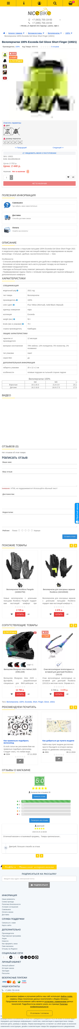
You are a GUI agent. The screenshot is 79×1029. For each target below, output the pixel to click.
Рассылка (6, 973)
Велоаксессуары (36, 33)
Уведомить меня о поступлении (39, 153)
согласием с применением (55, 1001)
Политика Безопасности (11, 904)
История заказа (8, 968)
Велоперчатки (55, 33)
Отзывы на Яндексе (9, 949)
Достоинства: (8, 494)
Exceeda (28, 702)
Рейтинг (6, 531)
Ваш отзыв (7, 472)
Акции (4, 938)
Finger (40, 702)
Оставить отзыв (69, 536)
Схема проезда (8, 902)
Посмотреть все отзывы (39, 820)
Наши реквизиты (8, 899)
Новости (5, 941)
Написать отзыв (39, 796)
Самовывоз (6, 909)
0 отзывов (55, 47)
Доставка (5, 915)
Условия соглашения (10, 907)
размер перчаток (12, 139)
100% (68, 33)
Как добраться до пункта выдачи (58, 741)
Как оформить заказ (9, 944)
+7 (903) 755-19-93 (42, 19)
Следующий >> (58, 148)
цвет (6, 125)
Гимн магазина (7, 946)
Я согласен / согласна (39, 1013)
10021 (52, 702)
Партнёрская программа (11, 936)
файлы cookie (66, 996)
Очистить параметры (12, 123)
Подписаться (39, 885)
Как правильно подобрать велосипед (16, 742)
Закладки (5, 971)
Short (35, 702)
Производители (8, 933)
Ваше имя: (7, 462)
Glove (46, 702)
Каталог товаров (16, 33)
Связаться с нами (9, 923)
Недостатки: (7, 512)
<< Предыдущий (21, 148)
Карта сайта (6, 925)
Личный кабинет (8, 966)
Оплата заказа (7, 912)
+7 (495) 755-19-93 (42, 23)
